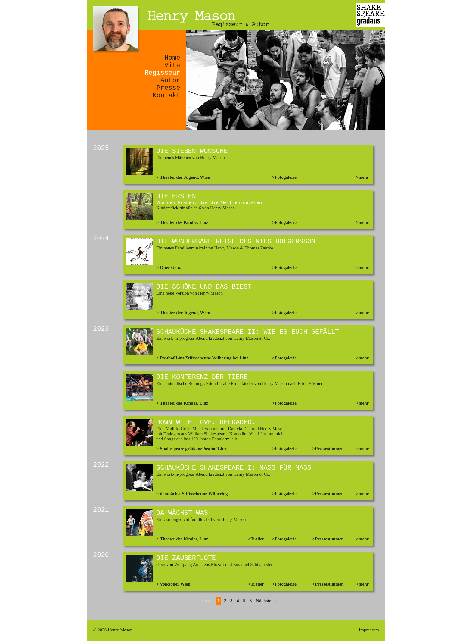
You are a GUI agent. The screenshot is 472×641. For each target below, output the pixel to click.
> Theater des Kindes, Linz (182, 222)
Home (172, 58)
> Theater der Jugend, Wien (183, 177)
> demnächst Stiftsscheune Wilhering (192, 493)
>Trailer (256, 538)
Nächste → (266, 600)
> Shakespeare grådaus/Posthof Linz (191, 448)
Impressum (369, 629)
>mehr (362, 177)
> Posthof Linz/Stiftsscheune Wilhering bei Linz (202, 357)
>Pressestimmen (328, 448)
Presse (168, 88)
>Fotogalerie (284, 177)
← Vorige (204, 600)
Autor (170, 80)
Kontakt (166, 95)
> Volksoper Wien (173, 584)
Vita (172, 65)
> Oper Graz (168, 267)
